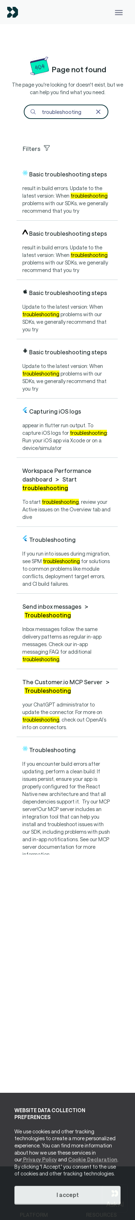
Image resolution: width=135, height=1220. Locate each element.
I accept (68, 1194)
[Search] (66, 112)
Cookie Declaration (92, 1159)
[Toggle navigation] (118, 12)
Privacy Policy (39, 1159)
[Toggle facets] (70, 148)
